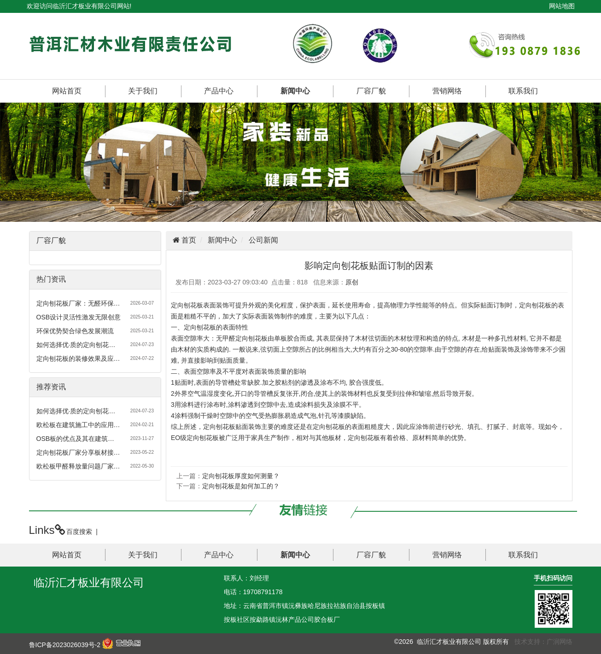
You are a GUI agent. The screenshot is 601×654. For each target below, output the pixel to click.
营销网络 (447, 91)
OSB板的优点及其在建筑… (75, 438)
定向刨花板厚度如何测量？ (241, 476)
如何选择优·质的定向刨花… (76, 344)
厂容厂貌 (371, 91)
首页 (188, 240)
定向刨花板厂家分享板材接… (78, 452)
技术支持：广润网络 (543, 641)
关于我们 (143, 91)
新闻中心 (295, 91)
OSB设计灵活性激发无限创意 (78, 317)
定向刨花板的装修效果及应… (78, 358)
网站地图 (562, 6)
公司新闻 (263, 240)
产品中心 (218, 91)
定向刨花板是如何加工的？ (241, 486)
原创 (351, 282)
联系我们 (523, 91)
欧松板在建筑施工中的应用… (78, 424)
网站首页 (67, 91)
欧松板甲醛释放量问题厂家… (78, 466)
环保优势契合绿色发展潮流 (75, 331)
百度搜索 (79, 531)
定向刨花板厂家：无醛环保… (78, 303)
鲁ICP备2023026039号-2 (65, 644)
